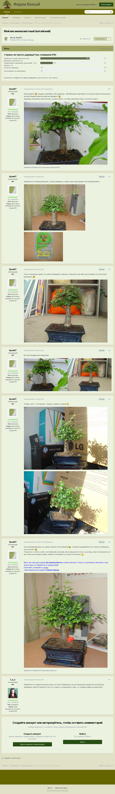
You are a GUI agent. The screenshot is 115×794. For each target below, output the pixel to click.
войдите (17, 78)
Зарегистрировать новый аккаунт (32, 744)
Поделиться (85, 39)
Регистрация (106, 4)
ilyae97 (19, 38)
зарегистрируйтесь (30, 78)
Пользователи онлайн (58, 17)
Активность (18, 12)
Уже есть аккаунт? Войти (86, 4)
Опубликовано (34, 89)
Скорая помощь (27, 40)
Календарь (16, 17)
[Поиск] (96, 12)
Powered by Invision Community (57, 791)
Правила (27, 17)
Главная (7, 13)
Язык (50, 788)
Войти (82, 742)
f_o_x (12, 679)
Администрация (40, 17)
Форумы (5, 17)
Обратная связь (61, 788)
